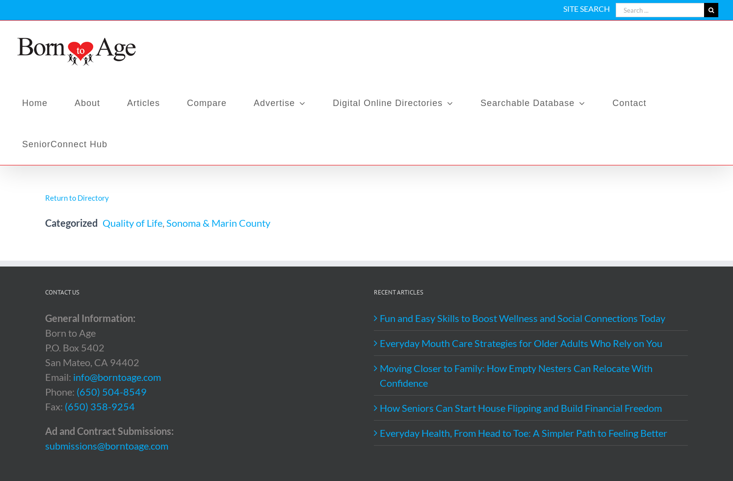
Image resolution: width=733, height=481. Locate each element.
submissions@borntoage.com (106, 446)
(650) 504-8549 (112, 392)
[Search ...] (660, 10)
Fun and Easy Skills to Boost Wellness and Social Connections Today (522, 318)
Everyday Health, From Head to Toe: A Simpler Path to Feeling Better (523, 433)
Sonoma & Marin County (218, 223)
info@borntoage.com (117, 377)
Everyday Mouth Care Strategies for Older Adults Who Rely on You (521, 343)
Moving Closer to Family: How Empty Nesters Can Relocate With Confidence (516, 375)
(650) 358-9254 (100, 406)
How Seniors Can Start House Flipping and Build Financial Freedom (521, 408)
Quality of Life (132, 223)
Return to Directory (77, 197)
